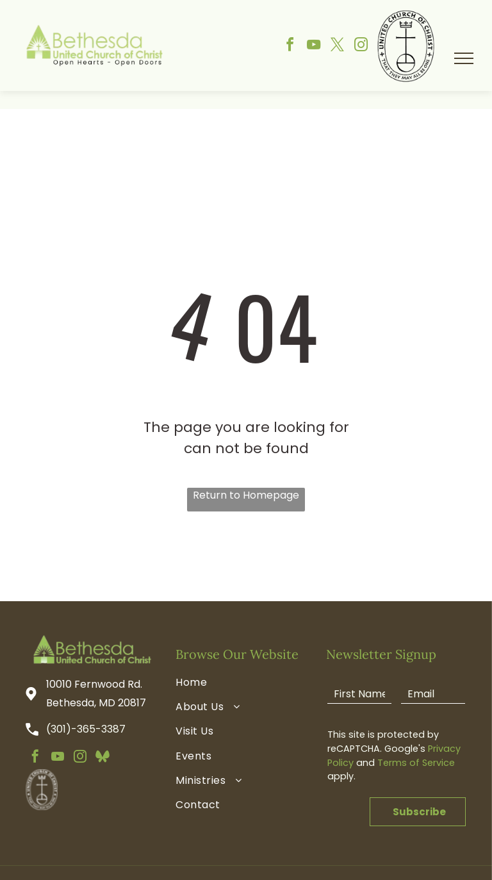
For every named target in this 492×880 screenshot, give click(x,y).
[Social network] (102, 758)
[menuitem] (246, 682)
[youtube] (314, 46)
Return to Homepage (246, 495)
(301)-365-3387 (86, 729)
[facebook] (290, 46)
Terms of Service (416, 762)
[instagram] (361, 46)
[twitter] (337, 46)
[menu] (463, 58)
